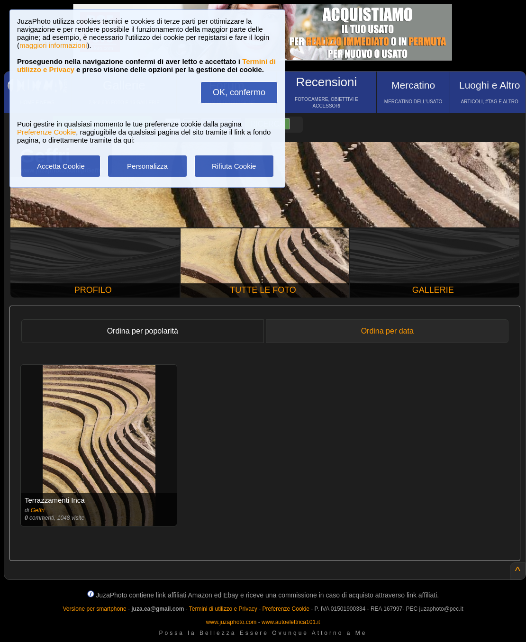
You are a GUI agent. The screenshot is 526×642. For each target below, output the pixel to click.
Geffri (38, 510)
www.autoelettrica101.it (291, 622)
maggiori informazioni (53, 45)
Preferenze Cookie (46, 132)
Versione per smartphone (94, 609)
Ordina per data (387, 331)
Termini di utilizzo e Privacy (223, 609)
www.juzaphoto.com (231, 622)
